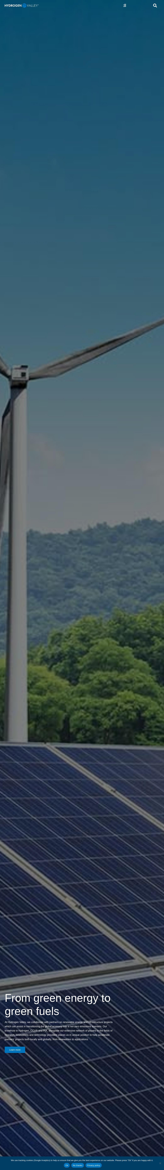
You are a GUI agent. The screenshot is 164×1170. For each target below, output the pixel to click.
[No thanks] (160, 1163)
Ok (66, 1165)
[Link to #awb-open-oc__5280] (155, 5)
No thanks (77, 1165)
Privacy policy (93, 1165)
